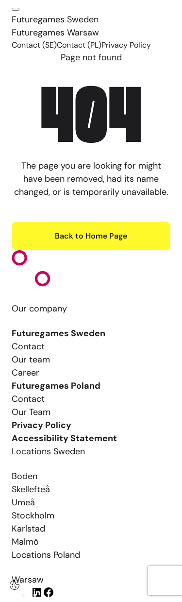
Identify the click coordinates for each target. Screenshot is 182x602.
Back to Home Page (91, 236)
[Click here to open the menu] (15, 9)
